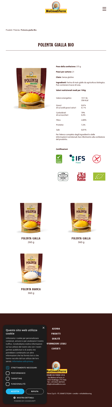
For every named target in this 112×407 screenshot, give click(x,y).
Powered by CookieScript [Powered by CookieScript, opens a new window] (25, 401)
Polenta (17, 30)
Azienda (56, 328)
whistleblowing (85, 393)
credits (75, 393)
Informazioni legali (56, 343)
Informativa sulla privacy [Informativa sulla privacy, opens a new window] (22, 361)
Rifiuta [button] (34, 391)
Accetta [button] (15, 391)
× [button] (43, 328)
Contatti (56, 348)
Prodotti (9, 30)
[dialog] (25, 364)
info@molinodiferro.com (56, 384)
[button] (104, 8)
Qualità (56, 338)
